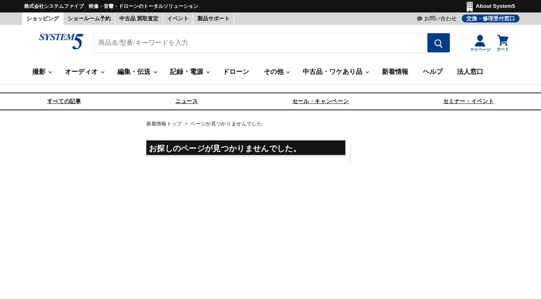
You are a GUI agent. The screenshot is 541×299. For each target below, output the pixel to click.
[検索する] (438, 42)
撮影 (41, 71)
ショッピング (43, 18)
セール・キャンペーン (320, 101)
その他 (276, 71)
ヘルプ (433, 71)
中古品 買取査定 (139, 18)
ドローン (236, 71)
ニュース (186, 101)
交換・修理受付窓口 (490, 18)
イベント (178, 18)
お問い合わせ (440, 18)
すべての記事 (64, 101)
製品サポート (213, 18)
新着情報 (395, 71)
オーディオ (84, 71)
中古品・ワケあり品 (335, 71)
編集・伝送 (136, 71)
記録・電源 (189, 71)
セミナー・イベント (468, 101)
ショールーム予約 (89, 18)
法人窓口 (470, 71)
